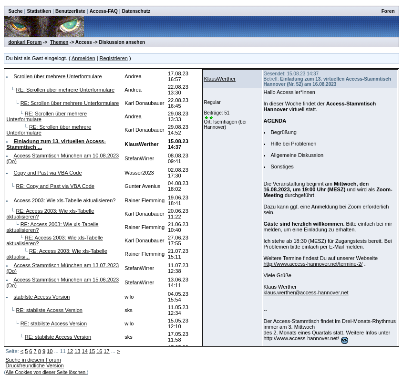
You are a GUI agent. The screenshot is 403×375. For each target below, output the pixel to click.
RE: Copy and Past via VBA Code (55, 186)
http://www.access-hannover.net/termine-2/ (313, 264)
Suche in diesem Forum (33, 360)
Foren (388, 11)
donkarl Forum (24, 42)
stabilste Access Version (41, 297)
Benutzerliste (70, 11)
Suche (15, 11)
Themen (59, 42)
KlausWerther (220, 79)
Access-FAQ (104, 11)
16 (99, 351)
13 (77, 351)
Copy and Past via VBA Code (47, 173)
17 (106, 351)
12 (70, 351)
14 (85, 351)
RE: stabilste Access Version (49, 310)
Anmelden (83, 58)
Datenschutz (136, 11)
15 (92, 351)
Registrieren (114, 58)
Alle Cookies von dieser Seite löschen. (46, 372)
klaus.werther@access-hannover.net (306, 292)
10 (49, 351)
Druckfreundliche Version (34, 365)
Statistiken (39, 11)
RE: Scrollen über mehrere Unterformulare (65, 90)
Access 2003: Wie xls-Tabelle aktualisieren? (64, 200)
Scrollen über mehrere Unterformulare (57, 76)
